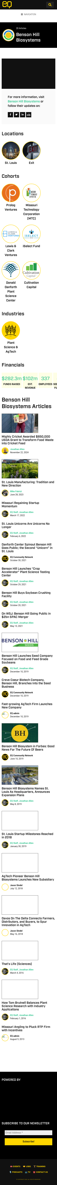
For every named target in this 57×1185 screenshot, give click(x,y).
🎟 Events (15, 1166)
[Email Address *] (28, 1132)
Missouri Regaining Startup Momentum (20, 504)
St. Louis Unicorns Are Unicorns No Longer (26, 525)
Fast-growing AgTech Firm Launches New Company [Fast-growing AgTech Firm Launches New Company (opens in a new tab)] (27, 705)
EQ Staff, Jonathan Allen (22, 512)
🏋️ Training (39, 1166)
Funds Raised (11, 384)
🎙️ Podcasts (15, 1172)
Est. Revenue (30, 386)
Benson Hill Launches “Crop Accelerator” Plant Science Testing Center (26, 572)
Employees (45, 384)
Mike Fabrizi (16, 491)
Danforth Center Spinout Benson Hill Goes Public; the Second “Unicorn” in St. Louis (27, 548)
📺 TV (27, 1172)
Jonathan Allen (17, 449)
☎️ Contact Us (40, 1172)
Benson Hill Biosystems (24, 101)
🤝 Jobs (27, 1166)
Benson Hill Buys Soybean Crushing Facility (26, 594)
